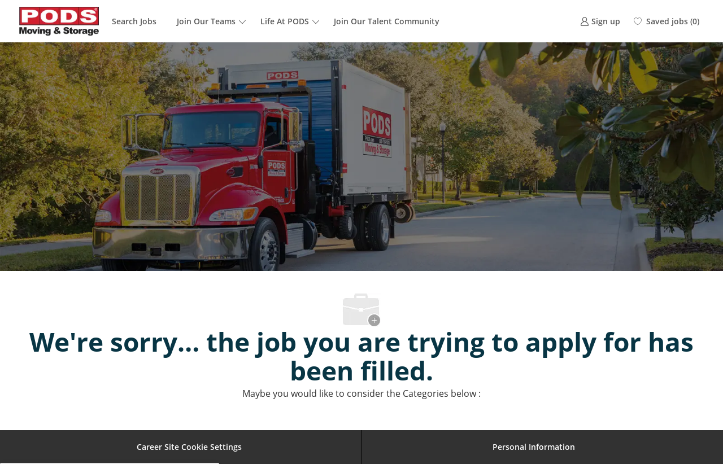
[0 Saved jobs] (666, 21)
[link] (600, 21)
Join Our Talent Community (386, 21)
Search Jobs (134, 21)
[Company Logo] (59, 21)
